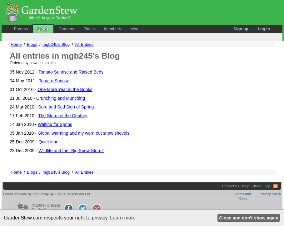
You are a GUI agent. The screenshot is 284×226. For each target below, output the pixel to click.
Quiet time (48, 141)
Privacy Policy (270, 194)
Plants (89, 28)
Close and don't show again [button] (248, 217)
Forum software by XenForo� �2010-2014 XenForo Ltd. (47, 194)
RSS (275, 186)
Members (112, 28)
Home (16, 44)
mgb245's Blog (56, 44)
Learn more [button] (123, 217)
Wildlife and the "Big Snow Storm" (71, 150)
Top (267, 186)
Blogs (43, 29)
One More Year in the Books (64, 89)
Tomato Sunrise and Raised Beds (70, 72)
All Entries (84, 44)
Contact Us (230, 186)
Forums (21, 28)
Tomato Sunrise (54, 80)
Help (245, 186)
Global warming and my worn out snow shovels (83, 133)
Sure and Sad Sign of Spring (66, 106)
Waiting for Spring (55, 124)
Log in (264, 28)
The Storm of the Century (62, 115)
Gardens (66, 28)
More (135, 28)
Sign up (240, 28)
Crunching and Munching (60, 98)
